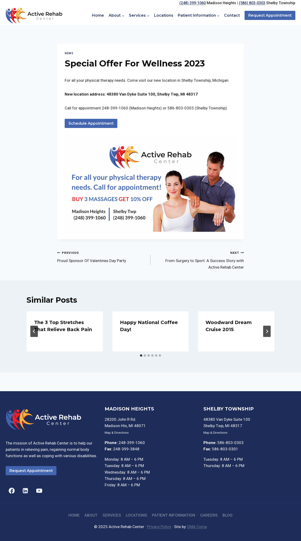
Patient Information (173, 515)
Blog (227, 515)
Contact (232, 15)
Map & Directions (117, 432)
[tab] (141, 355)
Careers (209, 515)
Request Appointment (270, 15)
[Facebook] (12, 491)
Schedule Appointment (91, 123)
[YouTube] (39, 491)
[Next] (267, 331)
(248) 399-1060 (192, 3)
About (91, 515)
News (69, 53)
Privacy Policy (159, 526)
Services (112, 515)
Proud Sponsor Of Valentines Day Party (102, 256)
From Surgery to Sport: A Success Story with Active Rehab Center (199, 259)
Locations (163, 15)
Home (98, 15)
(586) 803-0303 (252, 3)
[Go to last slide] (34, 331)
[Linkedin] (26, 491)
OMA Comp (197, 526)
